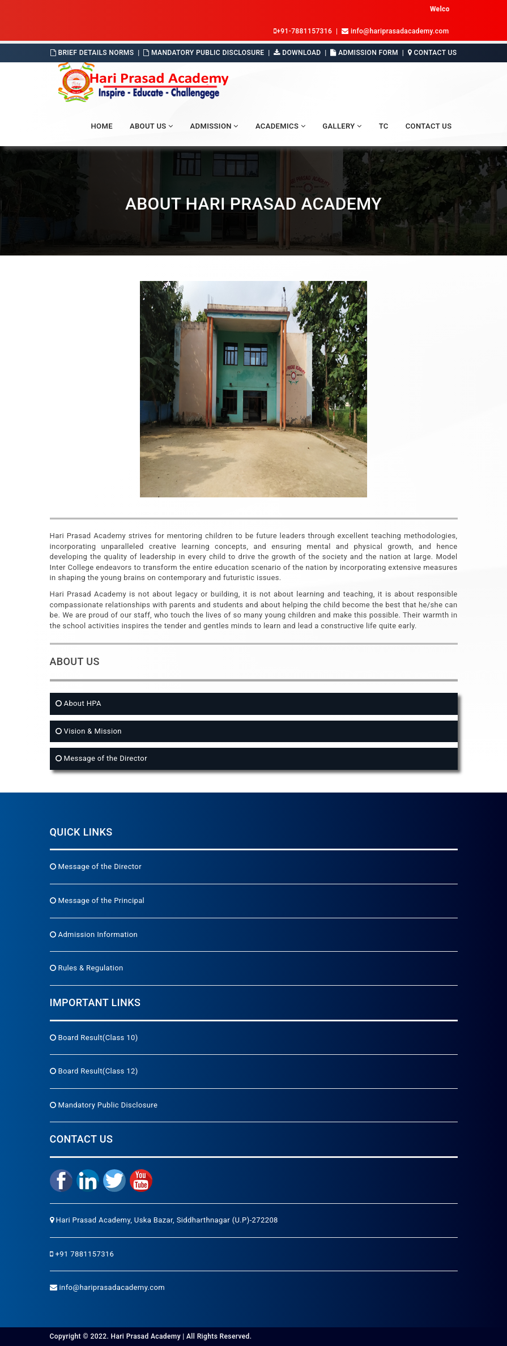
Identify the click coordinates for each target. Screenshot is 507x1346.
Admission (214, 126)
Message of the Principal (97, 900)
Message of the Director (104, 758)
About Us (151, 126)
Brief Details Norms (92, 53)
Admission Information (94, 934)
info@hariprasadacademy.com (107, 1287)
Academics (280, 126)
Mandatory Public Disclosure (203, 53)
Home (101, 126)
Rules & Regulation (86, 968)
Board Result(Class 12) (94, 1071)
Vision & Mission (92, 731)
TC (384, 126)
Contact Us (432, 53)
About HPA (81, 703)
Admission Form (364, 53)
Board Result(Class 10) (94, 1037)
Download (297, 53)
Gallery (341, 126)
